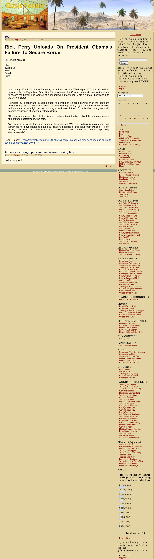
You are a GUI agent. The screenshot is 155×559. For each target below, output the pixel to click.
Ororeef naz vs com (127, 231)
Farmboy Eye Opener (128, 330)
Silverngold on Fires (127, 354)
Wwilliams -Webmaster (128, 183)
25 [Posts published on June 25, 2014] (130, 119)
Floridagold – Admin (127, 177)
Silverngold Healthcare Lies (130, 286)
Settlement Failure (126, 160)
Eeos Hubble (124, 369)
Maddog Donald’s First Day (130, 429)
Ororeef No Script (126, 142)
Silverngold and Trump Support (131, 310)
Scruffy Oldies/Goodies (128, 229)
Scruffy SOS (124, 237)
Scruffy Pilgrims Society (128, 224)
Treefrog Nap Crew (127, 457)
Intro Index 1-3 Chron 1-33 (130, 300)
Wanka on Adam (126, 427)
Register (122, 87)
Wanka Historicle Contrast (129, 326)
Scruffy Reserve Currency (129, 254)
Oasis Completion (126, 190)
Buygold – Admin (126, 173)
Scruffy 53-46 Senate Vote (129, 203)
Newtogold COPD (126, 284)
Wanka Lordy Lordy (127, 410)
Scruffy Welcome (126, 412)
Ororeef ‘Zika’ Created (128, 360)
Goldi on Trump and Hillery (130, 313)
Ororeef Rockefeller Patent (130, 358)
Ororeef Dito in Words (128, 328)
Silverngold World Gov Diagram (132, 352)
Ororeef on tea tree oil (128, 293)
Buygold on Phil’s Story (128, 421)
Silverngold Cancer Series (129, 267)
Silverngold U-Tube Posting (130, 140)
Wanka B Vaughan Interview (130, 289)
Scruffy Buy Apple (126, 404)
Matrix (121, 166)
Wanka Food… (125, 243)
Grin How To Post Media (129, 138)
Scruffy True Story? (127, 399)
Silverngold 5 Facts (127, 378)
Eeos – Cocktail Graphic (129, 175)
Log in (121, 89)
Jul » (124, 125)
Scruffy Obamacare (127, 220)
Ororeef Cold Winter (127, 425)
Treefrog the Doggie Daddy (130, 453)
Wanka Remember (126, 391)
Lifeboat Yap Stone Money (129, 250)
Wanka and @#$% (126, 435)
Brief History (124, 155)
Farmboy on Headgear (128, 459)
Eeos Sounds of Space (128, 376)
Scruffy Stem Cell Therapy (129, 276)
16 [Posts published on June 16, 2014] (120, 116)
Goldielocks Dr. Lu (126, 280)
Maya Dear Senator (127, 323)
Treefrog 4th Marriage (128, 395)
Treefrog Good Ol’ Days (128, 387)
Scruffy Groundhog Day (128, 416)
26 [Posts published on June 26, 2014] (135, 119)
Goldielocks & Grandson (129, 448)
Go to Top (110, 166)
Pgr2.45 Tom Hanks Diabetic (130, 272)
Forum (122, 134)
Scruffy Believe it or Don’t (129, 414)
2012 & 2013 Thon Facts (129, 164)
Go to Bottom (135, 35)
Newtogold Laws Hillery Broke (131, 332)
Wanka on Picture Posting (129, 145)
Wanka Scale (124, 371)
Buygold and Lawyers (128, 431)
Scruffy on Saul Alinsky (128, 207)
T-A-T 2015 (123, 196)
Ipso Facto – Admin (127, 179)
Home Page (124, 132)
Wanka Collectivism (127, 226)
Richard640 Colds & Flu (129, 270)
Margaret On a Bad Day (129, 463)
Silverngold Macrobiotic (128, 282)
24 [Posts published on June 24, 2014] (125, 119)
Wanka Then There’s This (129, 363)
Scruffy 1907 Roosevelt (128, 241)
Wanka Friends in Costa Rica (131, 461)
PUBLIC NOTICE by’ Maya (130, 162)
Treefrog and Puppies (128, 451)
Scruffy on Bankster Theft (129, 235)
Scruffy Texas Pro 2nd (128, 216)
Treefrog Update (125, 455)
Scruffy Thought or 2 (127, 212)
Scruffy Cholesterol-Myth (129, 278)
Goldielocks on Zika (127, 291)
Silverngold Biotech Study (129, 263)
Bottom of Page (125, 136)
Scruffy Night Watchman (129, 233)
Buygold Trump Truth (127, 306)
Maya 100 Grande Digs (128, 465)
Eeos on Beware (126, 239)
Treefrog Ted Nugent (127, 384)
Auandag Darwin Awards (129, 437)
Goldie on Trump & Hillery (129, 423)
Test (7, 36)
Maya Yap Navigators (128, 252)
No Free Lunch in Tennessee (130, 446)
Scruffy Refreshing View (129, 222)
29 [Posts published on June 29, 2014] (147, 119)
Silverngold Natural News (129, 265)
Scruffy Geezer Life (127, 408)
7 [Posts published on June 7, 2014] (143, 110)
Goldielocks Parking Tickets (130, 401)
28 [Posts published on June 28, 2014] (143, 119)
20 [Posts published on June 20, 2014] (139, 116)
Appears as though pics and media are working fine (39, 152)
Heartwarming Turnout (128, 192)
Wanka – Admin (125, 181)
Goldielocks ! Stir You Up (129, 209)
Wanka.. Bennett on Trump (130, 315)
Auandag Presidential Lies (129, 214)
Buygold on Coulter (127, 308)
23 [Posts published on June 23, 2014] (120, 119)
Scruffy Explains (125, 433)
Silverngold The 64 (126, 261)
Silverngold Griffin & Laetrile (130, 274)
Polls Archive (124, 538)
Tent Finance (124, 158)
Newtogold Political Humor (130, 418)
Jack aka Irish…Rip (127, 444)
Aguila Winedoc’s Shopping (130, 389)
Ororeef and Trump (127, 317)
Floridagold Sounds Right (129, 393)
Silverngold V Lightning (128, 374)
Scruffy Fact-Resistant (128, 406)
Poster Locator (125, 151)
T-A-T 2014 (123, 194)
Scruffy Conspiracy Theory (130, 205)
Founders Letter (125, 153)
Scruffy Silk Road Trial (128, 218)
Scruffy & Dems (125, 339)
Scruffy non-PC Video (128, 345)
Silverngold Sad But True (129, 356)
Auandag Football (126, 397)
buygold (122, 557)
